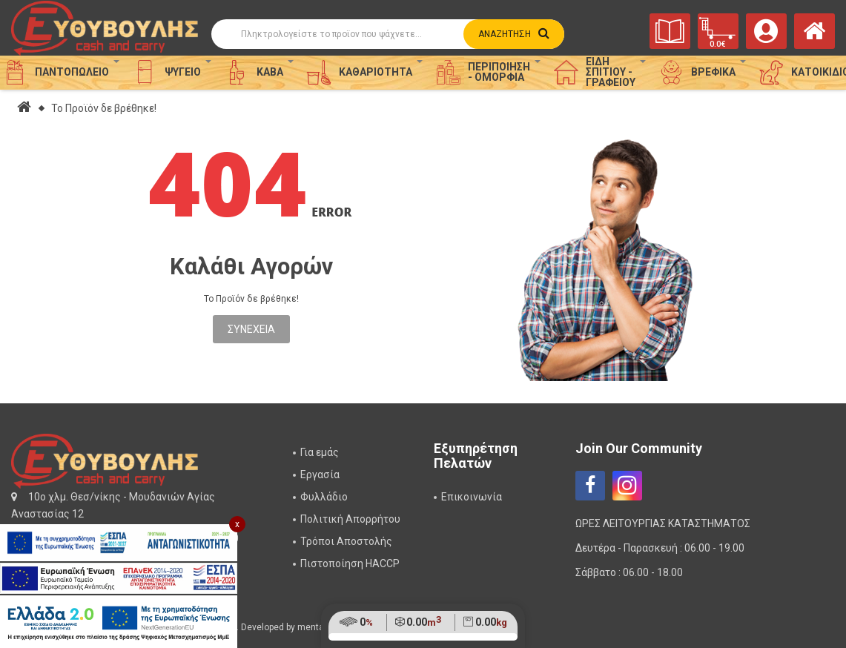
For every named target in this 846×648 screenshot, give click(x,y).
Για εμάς (319, 452)
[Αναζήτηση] (374, 34)
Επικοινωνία (471, 497)
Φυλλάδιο (324, 497)
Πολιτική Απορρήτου (350, 519)
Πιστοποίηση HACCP (350, 563)
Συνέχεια (251, 329)
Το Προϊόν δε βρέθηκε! (103, 108)
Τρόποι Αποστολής (346, 541)
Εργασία (320, 474)
